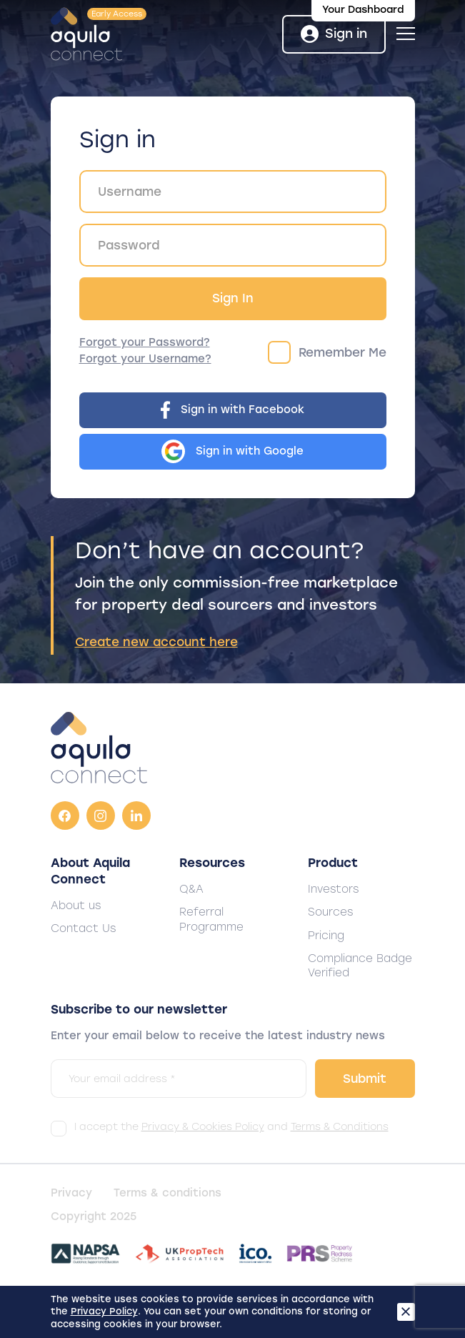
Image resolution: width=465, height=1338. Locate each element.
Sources (330, 912)
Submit (364, 1078)
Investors (333, 889)
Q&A (191, 889)
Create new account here (156, 642)
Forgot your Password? (144, 342)
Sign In (233, 298)
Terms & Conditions (340, 1127)
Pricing (326, 935)
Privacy (71, 1192)
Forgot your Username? (145, 358)
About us (76, 905)
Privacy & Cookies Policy (202, 1127)
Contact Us (83, 928)
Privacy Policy (104, 1311)
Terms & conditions (167, 1192)
